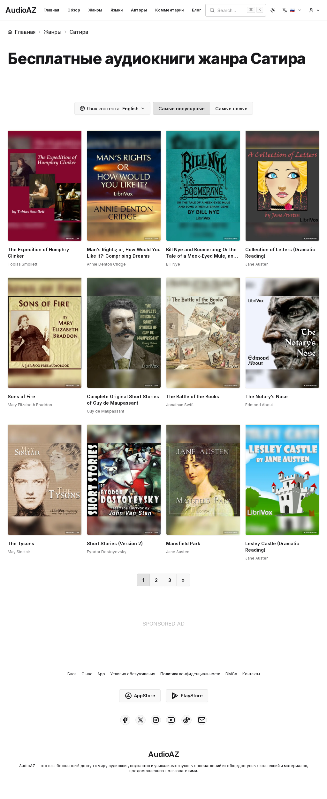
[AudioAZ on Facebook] (125, 720)
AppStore (140, 696)
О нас (86, 673)
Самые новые (231, 108)
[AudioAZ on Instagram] (156, 720)
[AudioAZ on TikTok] (186, 720)
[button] (292, 10)
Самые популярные (181, 108)
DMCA (231, 673)
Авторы (139, 10)
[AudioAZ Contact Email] (202, 720)
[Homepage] (21, 10)
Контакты (251, 673)
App (101, 673)
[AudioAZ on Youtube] (171, 720)
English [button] (112, 108)
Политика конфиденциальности (190, 673)
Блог (196, 10)
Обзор (73, 10)
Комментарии (169, 10)
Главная (51, 10)
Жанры (95, 10)
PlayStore (187, 696)
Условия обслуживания (132, 673)
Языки (116, 10)
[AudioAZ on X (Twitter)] (140, 720)
